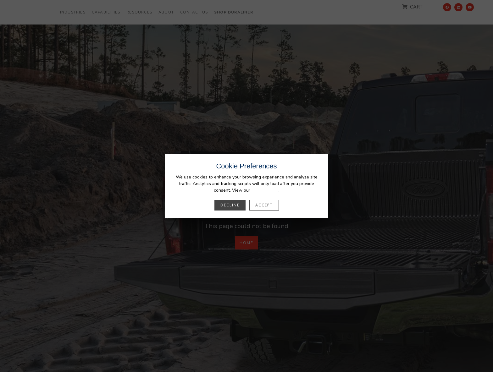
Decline (230, 205)
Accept (264, 205)
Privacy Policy (265, 190)
